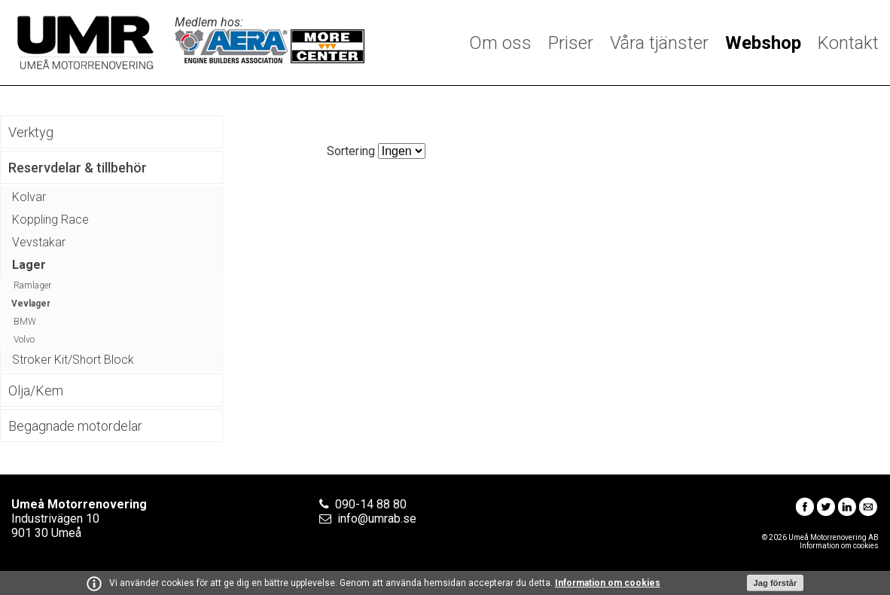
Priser (570, 42)
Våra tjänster (659, 42)
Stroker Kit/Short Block (73, 359)
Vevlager (30, 303)
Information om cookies (607, 583)
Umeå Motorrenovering (85, 42)
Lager (29, 265)
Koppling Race (50, 219)
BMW (25, 321)
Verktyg (30, 132)
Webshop (763, 42)
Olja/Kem (35, 390)
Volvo (24, 339)
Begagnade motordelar (75, 426)
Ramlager (32, 285)
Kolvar (29, 197)
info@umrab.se (376, 518)
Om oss (500, 42)
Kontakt (848, 42)
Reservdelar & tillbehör (77, 167)
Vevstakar (39, 242)
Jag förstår (775, 582)
